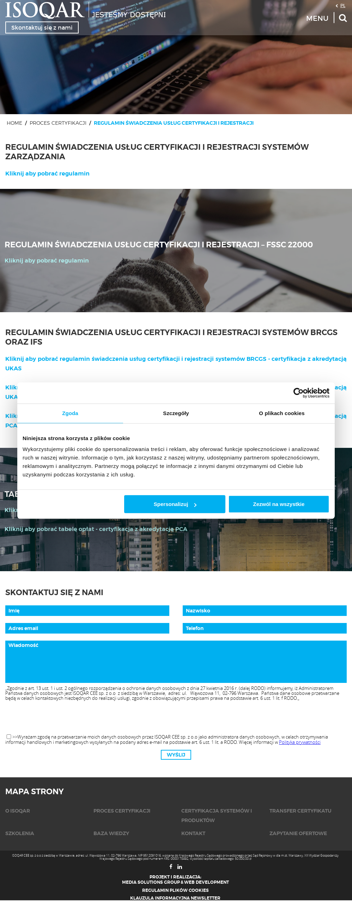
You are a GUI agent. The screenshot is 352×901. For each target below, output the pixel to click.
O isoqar (17, 811)
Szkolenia (19, 833)
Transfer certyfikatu (300, 811)
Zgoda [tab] (70, 413)
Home (14, 123)
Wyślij (176, 755)
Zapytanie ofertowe (298, 833)
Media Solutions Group (151, 882)
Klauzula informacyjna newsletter (175, 898)
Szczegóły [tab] (176, 413)
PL (342, 5)
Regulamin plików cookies (175, 890)
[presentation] (176, 718)
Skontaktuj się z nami (42, 27)
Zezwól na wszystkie (279, 504)
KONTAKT (193, 833)
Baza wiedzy (111, 833)
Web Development (206, 882)
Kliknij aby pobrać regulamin (47, 173)
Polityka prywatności (300, 742)
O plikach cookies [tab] (281, 413)
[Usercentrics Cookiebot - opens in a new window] (298, 393)
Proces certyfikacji (58, 123)
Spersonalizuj (175, 504)
